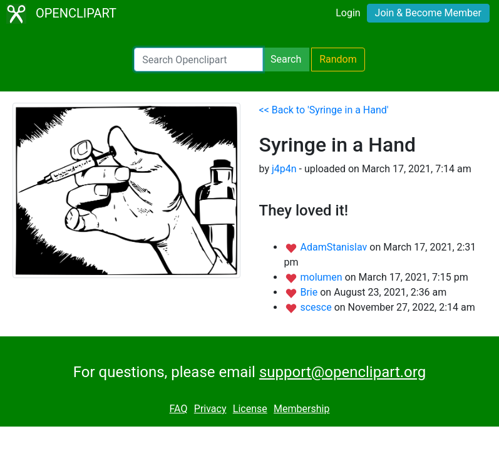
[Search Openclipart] (198, 59)
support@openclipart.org (342, 372)
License (250, 409)
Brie (310, 292)
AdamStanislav (334, 247)
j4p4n (284, 169)
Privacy (210, 409)
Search (285, 59)
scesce (317, 307)
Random (338, 59)
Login (348, 13)
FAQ (179, 409)
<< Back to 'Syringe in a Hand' (324, 110)
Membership (301, 409)
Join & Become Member (428, 13)
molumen (322, 277)
